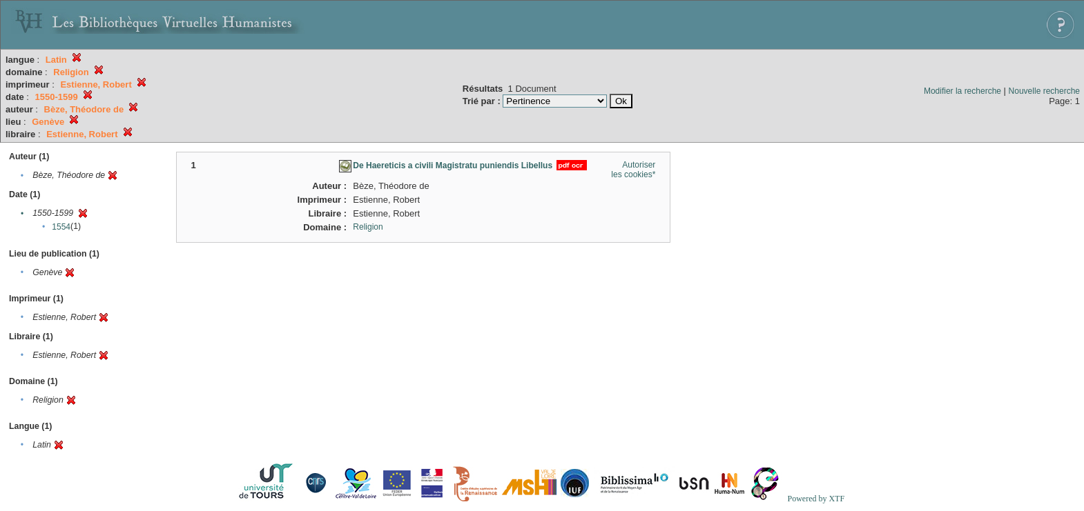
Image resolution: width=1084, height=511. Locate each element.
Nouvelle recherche (1044, 91)
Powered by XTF (815, 498)
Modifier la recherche (962, 91)
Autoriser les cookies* (633, 169)
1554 (61, 227)
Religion (368, 227)
